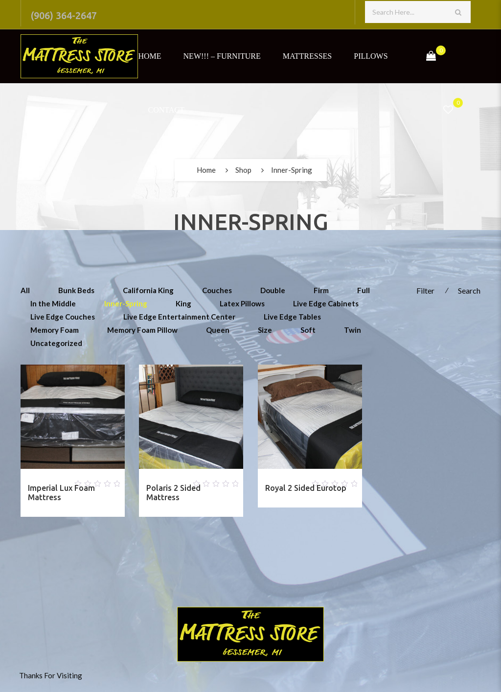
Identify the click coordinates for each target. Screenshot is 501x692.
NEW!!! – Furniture (222, 56)
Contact (166, 110)
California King (148, 290)
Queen (217, 329)
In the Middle (53, 303)
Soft (308, 329)
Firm (321, 290)
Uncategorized (56, 343)
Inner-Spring (125, 303)
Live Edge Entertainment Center (179, 316)
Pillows (370, 56)
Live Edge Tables (292, 316)
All (25, 290)
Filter (425, 290)
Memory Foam (54, 329)
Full (363, 290)
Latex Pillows (242, 303)
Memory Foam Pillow (142, 329)
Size (265, 329)
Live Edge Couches (62, 316)
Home (149, 56)
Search (469, 290)
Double (272, 290)
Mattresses (307, 56)
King (183, 303)
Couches (217, 290)
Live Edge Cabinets (326, 303)
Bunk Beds (76, 290)
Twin (352, 329)
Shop (243, 169)
